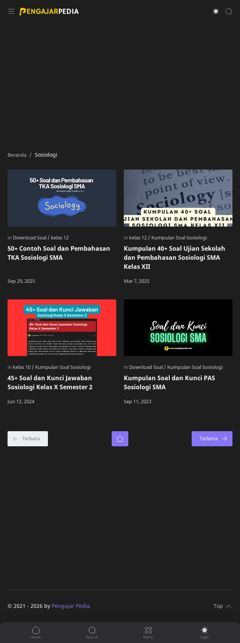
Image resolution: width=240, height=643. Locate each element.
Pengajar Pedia (71, 605)
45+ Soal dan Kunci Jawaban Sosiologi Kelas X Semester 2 (50, 382)
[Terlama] (212, 438)
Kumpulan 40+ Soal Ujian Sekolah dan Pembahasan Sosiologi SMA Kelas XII (174, 257)
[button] (216, 11)
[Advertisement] (120, 83)
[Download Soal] (31, 237)
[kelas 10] (23, 367)
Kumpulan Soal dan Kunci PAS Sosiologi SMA (169, 382)
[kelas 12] (60, 237)
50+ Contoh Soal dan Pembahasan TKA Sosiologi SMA (59, 253)
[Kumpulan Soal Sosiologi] (179, 237)
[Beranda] (120, 438)
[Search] (228, 11)
